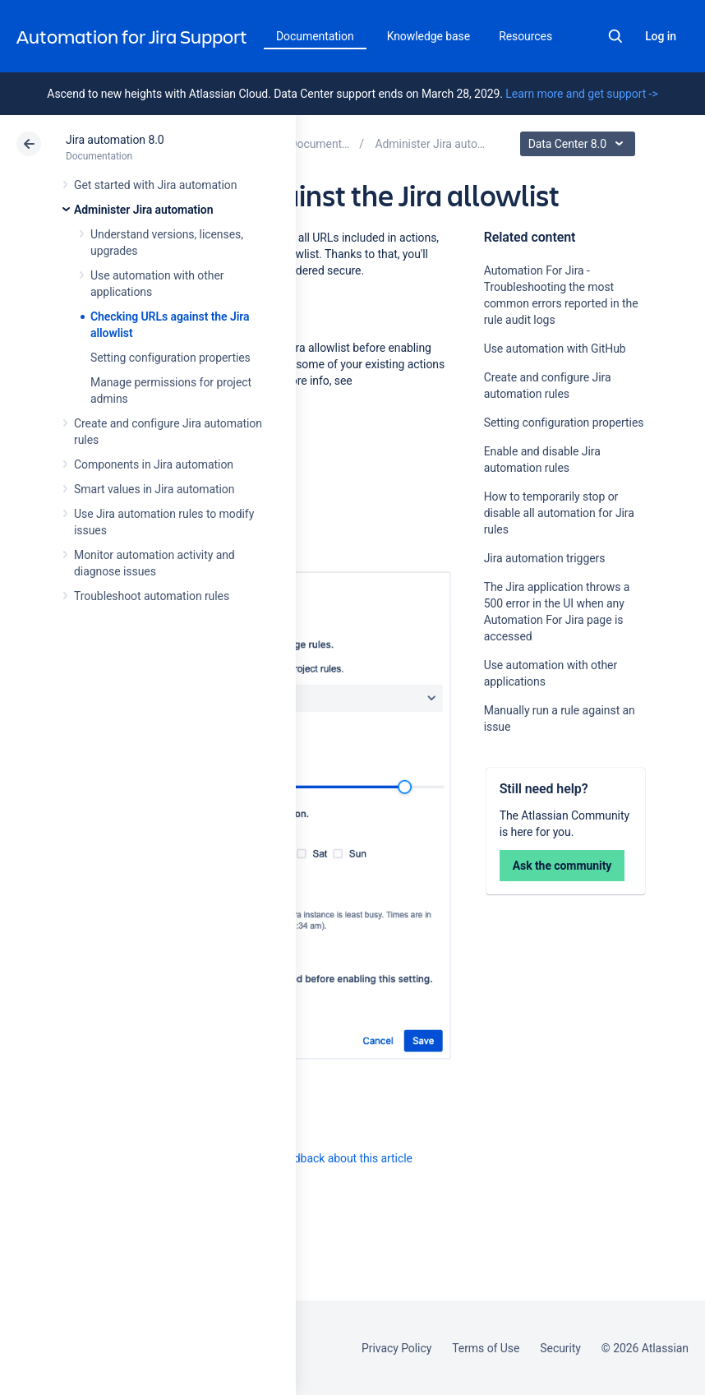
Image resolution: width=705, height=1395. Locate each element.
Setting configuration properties (170, 357)
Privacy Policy (396, 1348)
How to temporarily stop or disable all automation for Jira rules (559, 513)
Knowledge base (429, 36)
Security (560, 1348)
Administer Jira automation (143, 209)
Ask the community (562, 865)
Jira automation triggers (545, 558)
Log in (660, 36)
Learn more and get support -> (581, 93)
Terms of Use (485, 1348)
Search (615, 36)
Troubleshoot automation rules (151, 596)
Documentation (315, 36)
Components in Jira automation (153, 464)
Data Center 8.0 (579, 144)
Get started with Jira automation (155, 185)
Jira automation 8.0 (115, 139)
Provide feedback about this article (324, 1158)
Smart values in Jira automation (154, 489)
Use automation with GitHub (555, 348)
